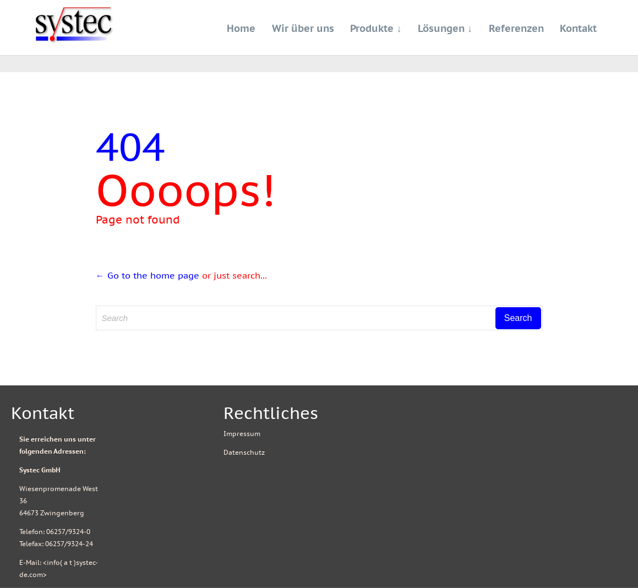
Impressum (241, 433)
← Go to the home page (147, 275)
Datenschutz (244, 452)
